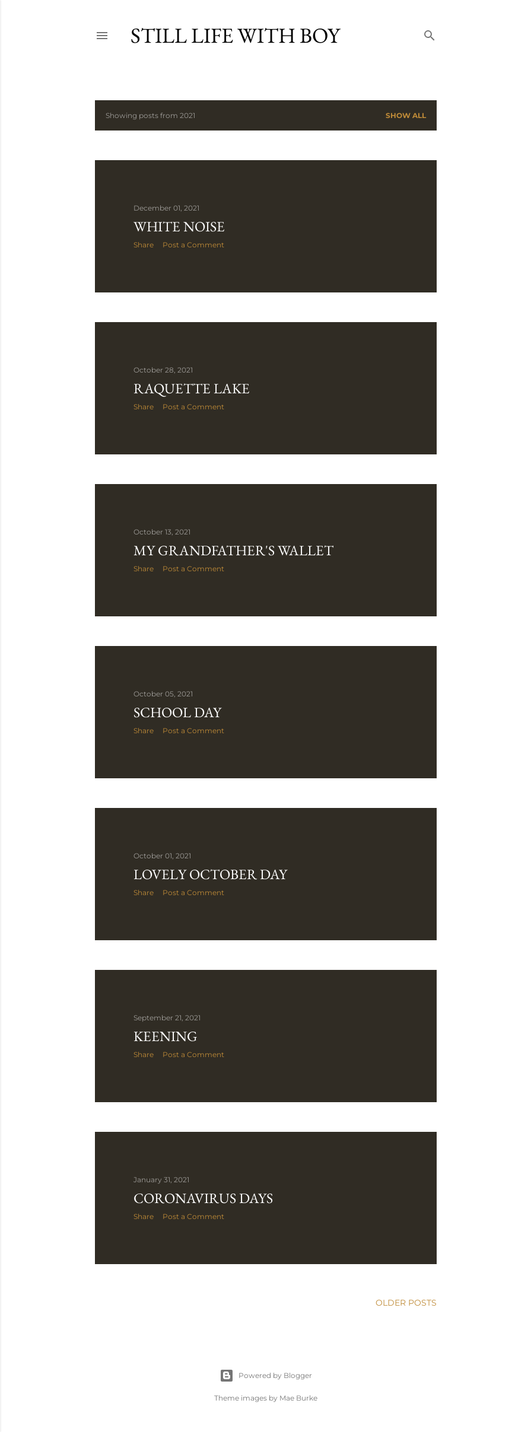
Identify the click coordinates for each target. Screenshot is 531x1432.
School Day (177, 712)
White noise (179, 226)
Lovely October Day (210, 874)
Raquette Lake (191, 388)
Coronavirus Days (203, 1198)
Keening (165, 1036)
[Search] (429, 32)
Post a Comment (193, 244)
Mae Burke (298, 1397)
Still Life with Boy (235, 35)
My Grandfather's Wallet (233, 550)
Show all (406, 115)
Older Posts (406, 1302)
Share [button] (143, 244)
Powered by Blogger (266, 1376)
